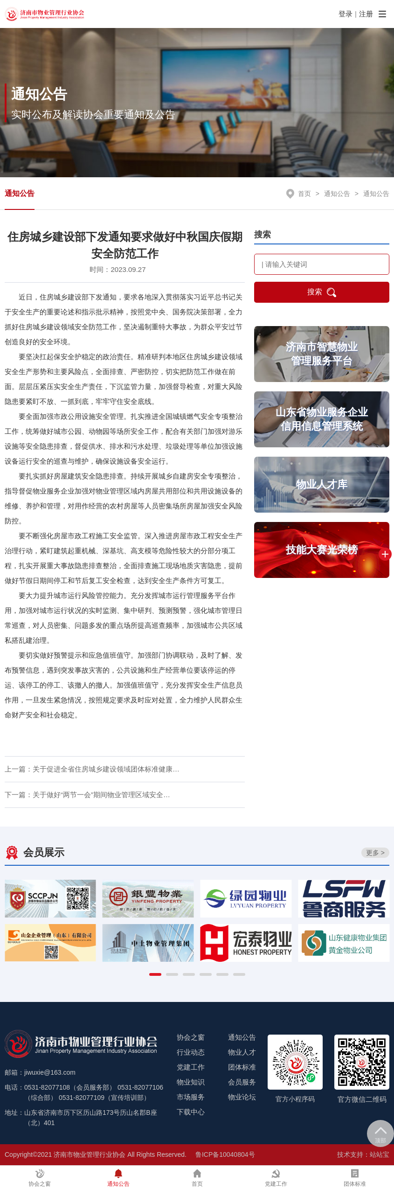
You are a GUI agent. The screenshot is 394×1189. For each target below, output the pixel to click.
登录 (346, 14)
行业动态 (191, 1052)
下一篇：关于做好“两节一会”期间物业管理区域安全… (87, 795)
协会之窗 (191, 1037)
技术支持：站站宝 (363, 1154)
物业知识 (191, 1082)
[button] (155, 974)
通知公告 (20, 193)
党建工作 (191, 1067)
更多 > (375, 852)
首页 (304, 193)
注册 (366, 14)
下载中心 (191, 1112)
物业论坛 (242, 1097)
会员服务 (242, 1082)
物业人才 (242, 1052)
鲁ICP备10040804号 (225, 1154)
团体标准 (242, 1067)
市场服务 (191, 1097)
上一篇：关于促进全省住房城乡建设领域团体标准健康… (92, 769)
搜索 (321, 292)
